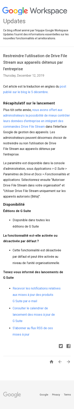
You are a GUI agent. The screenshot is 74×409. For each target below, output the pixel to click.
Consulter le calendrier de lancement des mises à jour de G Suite (34, 314)
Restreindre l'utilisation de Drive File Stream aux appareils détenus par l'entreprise (35, 62)
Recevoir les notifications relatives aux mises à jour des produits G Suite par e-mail (37, 294)
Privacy (56, 394)
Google (44, 394)
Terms (67, 394)
